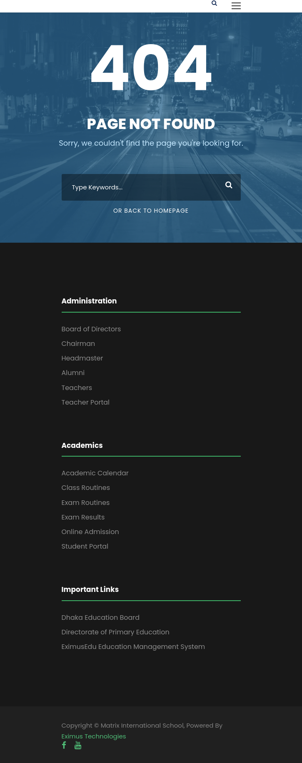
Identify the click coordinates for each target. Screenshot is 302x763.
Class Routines (86, 487)
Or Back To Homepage (151, 210)
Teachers (77, 388)
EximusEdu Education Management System (133, 646)
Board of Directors (91, 329)
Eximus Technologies (94, 736)
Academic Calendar (95, 473)
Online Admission (90, 532)
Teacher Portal (86, 402)
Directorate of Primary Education (116, 632)
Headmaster (82, 358)
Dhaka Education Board (101, 617)
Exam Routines (86, 502)
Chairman (78, 343)
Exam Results (83, 517)
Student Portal (85, 546)
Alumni (73, 373)
